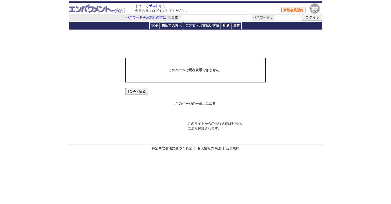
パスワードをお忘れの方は (146, 17)
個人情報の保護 (209, 148)
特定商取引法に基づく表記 (172, 148)
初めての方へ (171, 26)
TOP (154, 26)
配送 (226, 26)
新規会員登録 (293, 10)
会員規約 (232, 148)
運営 (236, 26)
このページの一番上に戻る (195, 104)
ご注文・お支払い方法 (202, 26)
